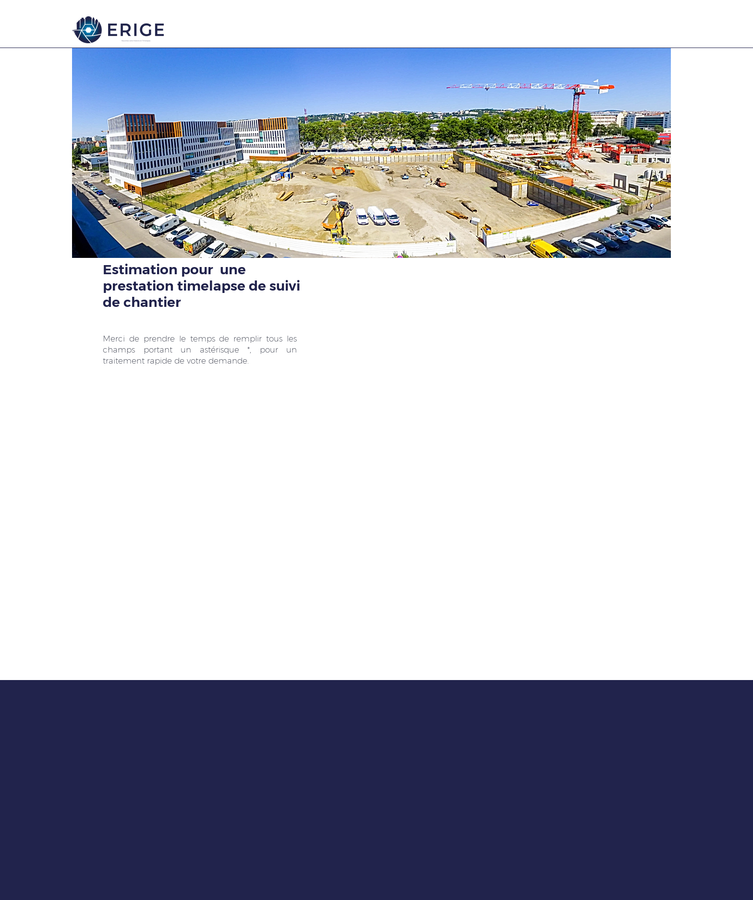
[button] (371, 153)
